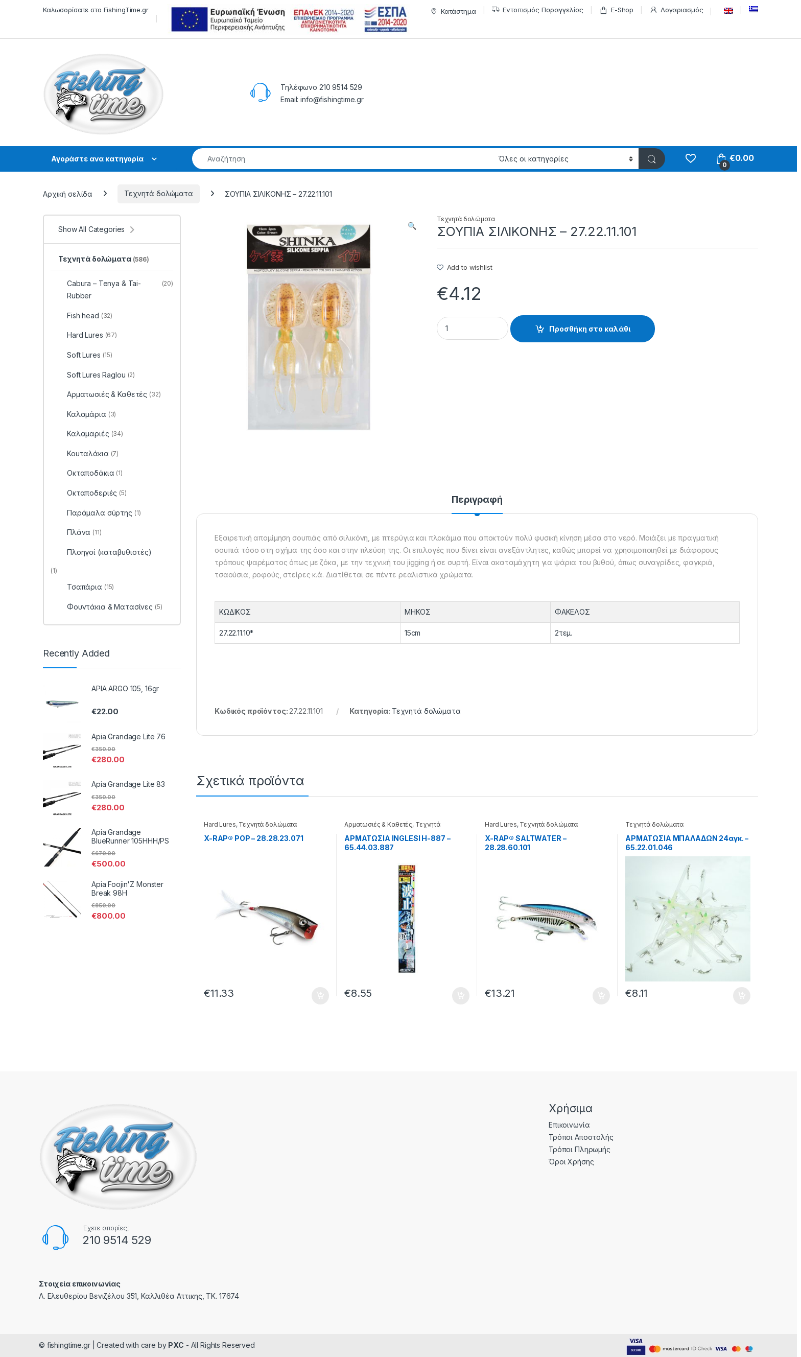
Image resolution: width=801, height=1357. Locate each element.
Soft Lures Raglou (96, 375)
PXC (176, 1345)
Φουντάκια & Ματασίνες (110, 607)
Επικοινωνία (569, 1124)
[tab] (477, 504)
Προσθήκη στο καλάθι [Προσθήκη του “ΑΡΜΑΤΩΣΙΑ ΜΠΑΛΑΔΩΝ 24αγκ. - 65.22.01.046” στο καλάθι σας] (741, 995)
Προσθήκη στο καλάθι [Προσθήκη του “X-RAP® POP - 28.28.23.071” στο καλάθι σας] (320, 995)
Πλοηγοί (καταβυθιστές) (105, 552)
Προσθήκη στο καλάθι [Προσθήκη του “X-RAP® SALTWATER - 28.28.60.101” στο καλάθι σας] (601, 995)
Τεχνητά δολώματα (158, 193)
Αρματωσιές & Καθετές (378, 824)
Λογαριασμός (676, 10)
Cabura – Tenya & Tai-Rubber (115, 289)
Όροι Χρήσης (571, 1161)
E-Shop (616, 10)
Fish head (85, 316)
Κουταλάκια (88, 454)
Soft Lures (85, 355)
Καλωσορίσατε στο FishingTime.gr (96, 10)
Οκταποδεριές (92, 493)
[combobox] (342, 158)
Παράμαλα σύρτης (99, 513)
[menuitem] (726, 10)
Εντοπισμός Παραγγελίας (537, 10)
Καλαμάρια (87, 414)
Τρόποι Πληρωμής (579, 1149)
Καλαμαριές (90, 434)
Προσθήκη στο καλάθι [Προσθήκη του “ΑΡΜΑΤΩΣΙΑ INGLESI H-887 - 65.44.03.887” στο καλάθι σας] (460, 995)
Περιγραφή (477, 500)
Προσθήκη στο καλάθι (589, 328)
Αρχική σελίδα (67, 193)
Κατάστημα (452, 11)
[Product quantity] (472, 328)
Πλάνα (80, 532)
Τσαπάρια (86, 587)
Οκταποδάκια (90, 473)
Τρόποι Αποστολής (581, 1137)
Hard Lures (220, 824)
